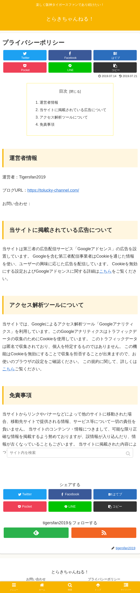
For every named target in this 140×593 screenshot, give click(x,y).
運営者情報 (49, 103)
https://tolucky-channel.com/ (53, 191)
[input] (70, 453)
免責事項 (47, 125)
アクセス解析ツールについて (64, 118)
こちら (105, 272)
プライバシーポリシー (104, 580)
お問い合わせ (36, 580)
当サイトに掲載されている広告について (73, 110)
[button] (128, 453)
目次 (63, 91)
